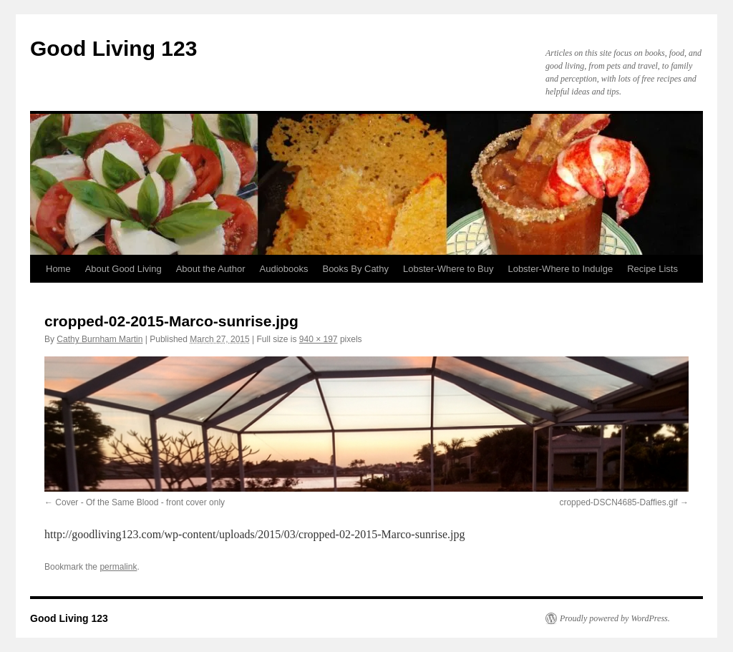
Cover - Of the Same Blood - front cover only (140, 502)
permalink (118, 567)
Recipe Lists (652, 268)
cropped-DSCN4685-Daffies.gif (618, 502)
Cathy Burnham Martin (99, 339)
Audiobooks (284, 268)
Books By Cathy (355, 268)
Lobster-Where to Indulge (560, 268)
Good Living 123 (113, 48)
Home (58, 268)
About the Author (211, 268)
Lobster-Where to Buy (448, 268)
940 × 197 (318, 339)
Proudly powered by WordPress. (615, 618)
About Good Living (123, 268)
